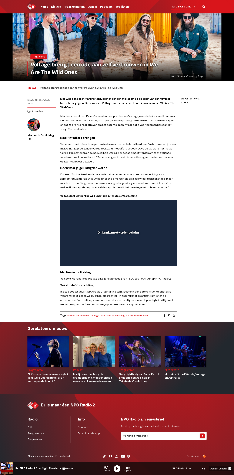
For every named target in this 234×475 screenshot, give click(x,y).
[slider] (118, 251)
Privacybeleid (62, 456)
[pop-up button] (163, 259)
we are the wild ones (137, 315)
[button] (106, 469)
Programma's (35, 433)
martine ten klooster (78, 315)
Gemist (92, 7)
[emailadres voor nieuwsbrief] (164, 436)
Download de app (89, 433)
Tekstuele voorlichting (113, 315)
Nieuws (56, 7)
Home (44, 7)
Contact (83, 427)
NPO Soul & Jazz (184, 6)
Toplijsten (123, 7)
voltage (95, 315)
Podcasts (106, 7)
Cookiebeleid (193, 456)
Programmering (74, 7)
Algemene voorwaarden (40, 456)
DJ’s (30, 427)
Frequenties (34, 439)
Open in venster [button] (220, 468)
